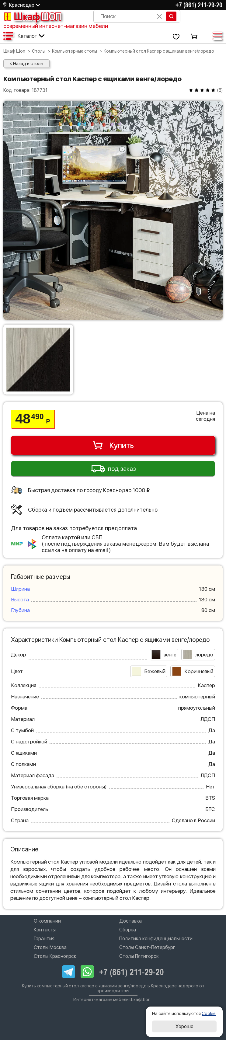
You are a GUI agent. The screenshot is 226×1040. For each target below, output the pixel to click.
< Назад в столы (26, 63)
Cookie (209, 1013)
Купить (113, 445)
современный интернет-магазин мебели (55, 26)
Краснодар (21, 5)
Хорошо (184, 1026)
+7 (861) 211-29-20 (199, 5)
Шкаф (32, 16)
